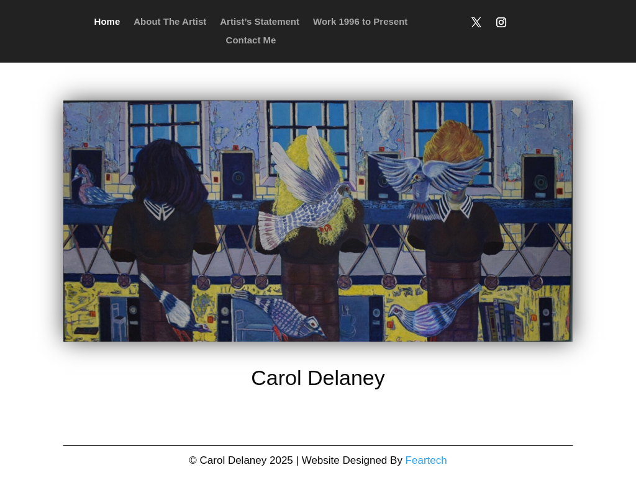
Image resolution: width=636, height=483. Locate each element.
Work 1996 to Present (360, 22)
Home (107, 22)
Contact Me (251, 40)
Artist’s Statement (259, 22)
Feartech (426, 460)
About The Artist (170, 22)
